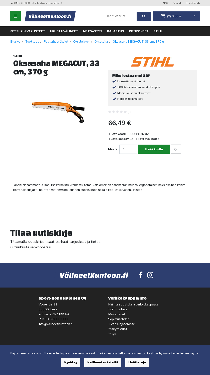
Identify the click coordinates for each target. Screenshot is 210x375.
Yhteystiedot (117, 329)
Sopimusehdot (118, 319)
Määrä (113, 149)
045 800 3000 (22, 3)
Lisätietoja (137, 362)
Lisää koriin (154, 149)
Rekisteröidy (193, 3)
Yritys (112, 334)
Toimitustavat (118, 309)
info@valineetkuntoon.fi (48, 3)
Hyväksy (70, 362)
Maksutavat (116, 314)
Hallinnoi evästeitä (102, 362)
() (171, 16)
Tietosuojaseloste (121, 324)
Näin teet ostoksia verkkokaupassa (133, 304)
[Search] (119, 16)
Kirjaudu (178, 3)
